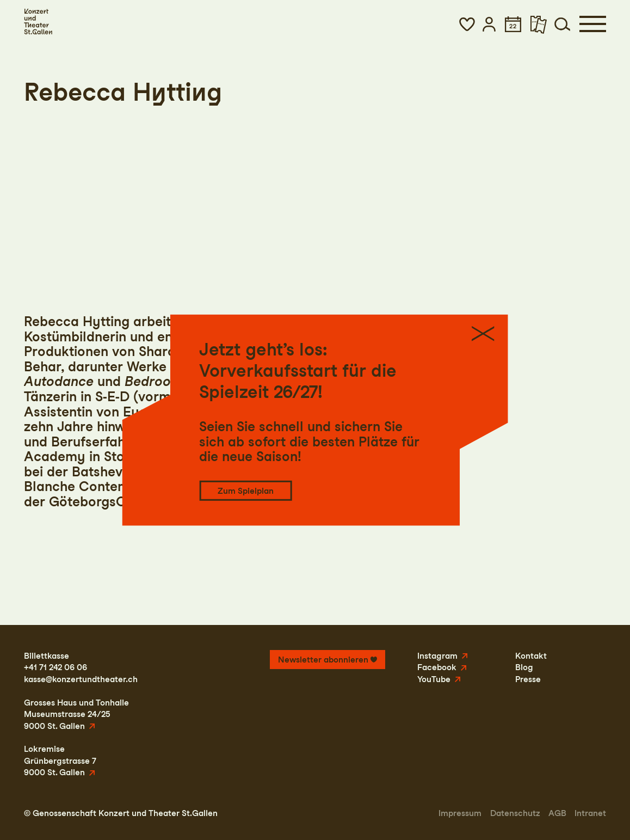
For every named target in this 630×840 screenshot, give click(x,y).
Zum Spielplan (246, 491)
